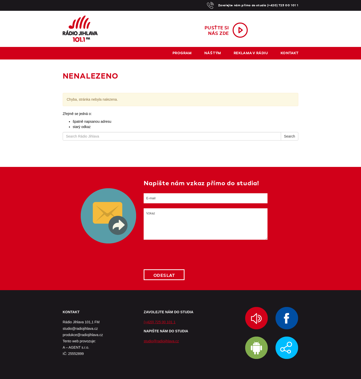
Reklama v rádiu (251, 53)
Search (289, 136)
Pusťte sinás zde (217, 30)
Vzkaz (205, 224)
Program (182, 53)
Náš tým (212, 53)
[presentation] (182, 254)
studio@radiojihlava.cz (161, 341)
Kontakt (289, 53)
